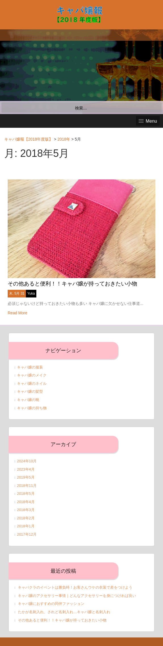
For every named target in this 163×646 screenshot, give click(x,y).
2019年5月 (26, 477)
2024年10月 (27, 461)
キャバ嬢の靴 (28, 400)
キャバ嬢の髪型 (30, 391)
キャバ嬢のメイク (32, 375)
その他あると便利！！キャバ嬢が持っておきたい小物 (72, 283)
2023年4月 (26, 469)
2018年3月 (26, 510)
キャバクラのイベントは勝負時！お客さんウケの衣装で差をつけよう (75, 587)
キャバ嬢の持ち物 (32, 408)
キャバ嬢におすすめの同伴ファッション (51, 604)
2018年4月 (26, 502)
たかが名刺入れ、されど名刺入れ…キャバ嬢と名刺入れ (64, 612)
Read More (17, 313)
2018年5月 (26, 493)
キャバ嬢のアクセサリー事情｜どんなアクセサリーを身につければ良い (77, 596)
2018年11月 (27, 485)
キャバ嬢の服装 (30, 367)
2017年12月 (27, 534)
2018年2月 (26, 518)
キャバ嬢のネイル (32, 383)
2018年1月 (26, 526)
